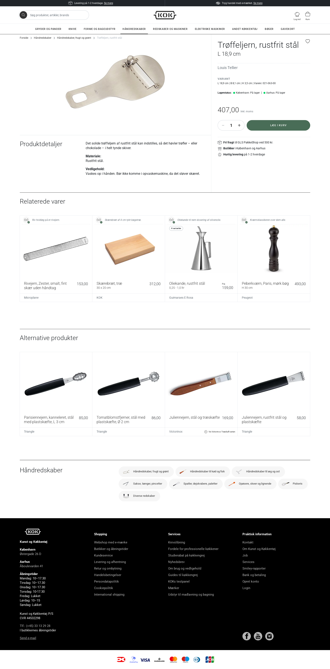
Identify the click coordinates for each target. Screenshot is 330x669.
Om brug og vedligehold (184, 568)
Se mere (108, 3)
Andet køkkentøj (245, 29)
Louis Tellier (228, 67)
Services (248, 562)
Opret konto (250, 581)
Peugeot (247, 297)
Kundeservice (103, 555)
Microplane (31, 297)
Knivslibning (176, 542)
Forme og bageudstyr (99, 29)
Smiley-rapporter (254, 568)
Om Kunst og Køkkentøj (259, 549)
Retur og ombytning (107, 568)
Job (245, 555)
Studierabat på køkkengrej (186, 555)
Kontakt (247, 542)
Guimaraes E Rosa (181, 297)
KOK (99, 297)
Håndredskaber (134, 29)
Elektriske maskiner (210, 29)
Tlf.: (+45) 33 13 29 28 (35, 626)
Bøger (269, 29)
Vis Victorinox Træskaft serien (219, 431)
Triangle (29, 431)
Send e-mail (28, 638)
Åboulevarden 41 (31, 566)
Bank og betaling (254, 575)
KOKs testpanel (179, 581)
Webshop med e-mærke (110, 542)
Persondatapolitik (106, 581)
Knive (73, 29)
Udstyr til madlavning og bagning (191, 594)
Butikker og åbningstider (111, 549)
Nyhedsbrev (176, 562)
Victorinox (175, 431)
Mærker (173, 588)
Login (246, 588)
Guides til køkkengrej (183, 575)
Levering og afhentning (110, 562)
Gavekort (288, 29)
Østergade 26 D (30, 554)
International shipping (109, 594)
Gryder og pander (48, 29)
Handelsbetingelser (107, 575)
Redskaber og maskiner (170, 29)
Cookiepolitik (103, 588)
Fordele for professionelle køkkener (193, 549)
